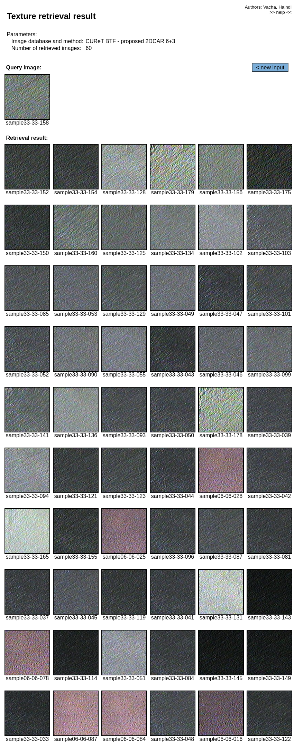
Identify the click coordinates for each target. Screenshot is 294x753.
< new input (270, 67)
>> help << (280, 12)
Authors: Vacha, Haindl (268, 7)
